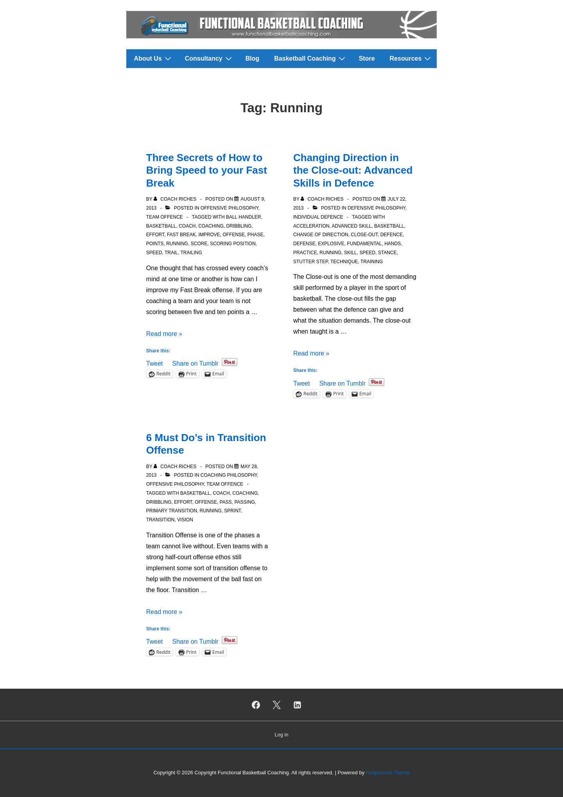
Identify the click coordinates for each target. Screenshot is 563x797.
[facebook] (256, 704)
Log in (281, 735)
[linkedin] (297, 704)
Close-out (364, 234)
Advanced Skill (351, 226)
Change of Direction (320, 234)
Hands (392, 243)
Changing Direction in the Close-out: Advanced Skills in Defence (352, 170)
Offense (233, 234)
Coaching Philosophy (229, 475)
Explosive (331, 243)
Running (177, 243)
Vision (185, 519)
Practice (305, 252)
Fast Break (181, 234)
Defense (304, 243)
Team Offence (164, 217)
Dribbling (239, 226)
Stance (387, 252)
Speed (154, 252)
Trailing (191, 252)
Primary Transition (171, 510)
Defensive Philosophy (376, 208)
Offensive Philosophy (229, 208)
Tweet (154, 362)
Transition (160, 519)
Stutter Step (310, 261)
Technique (344, 261)
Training (371, 261)
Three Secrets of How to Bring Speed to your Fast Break (206, 170)
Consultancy (209, 58)
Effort (155, 234)
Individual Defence (318, 217)
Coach (187, 226)
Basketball (161, 226)
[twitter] (276, 704)
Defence (391, 234)
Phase (255, 234)
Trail (171, 252)
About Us (153, 58)
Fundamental (364, 243)
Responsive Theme (388, 772)
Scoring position (233, 243)
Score (199, 243)
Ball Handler (243, 217)
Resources (411, 58)
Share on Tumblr (195, 362)
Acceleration (311, 226)
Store (367, 58)
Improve (209, 234)
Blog (253, 58)
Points (155, 243)
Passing (244, 502)
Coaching (211, 226)
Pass (226, 502)
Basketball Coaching (310, 58)
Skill (350, 252)
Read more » (164, 333)
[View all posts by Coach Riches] (176, 199)
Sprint (232, 510)
